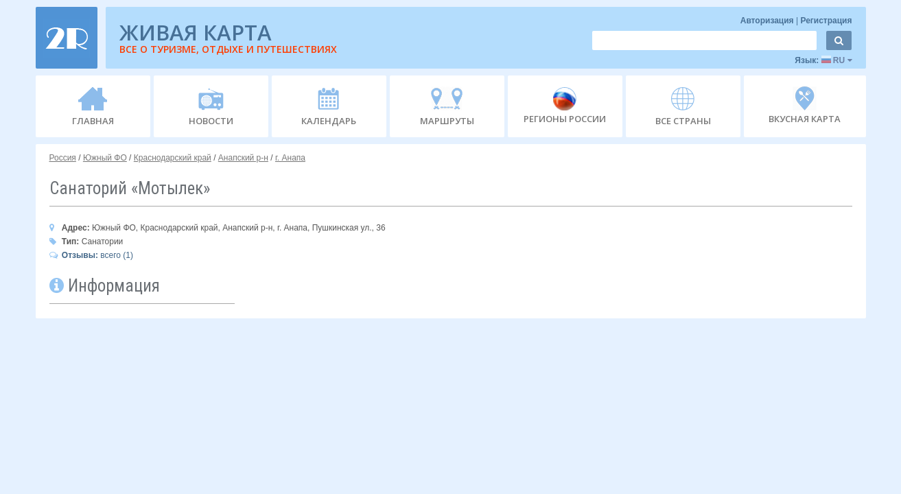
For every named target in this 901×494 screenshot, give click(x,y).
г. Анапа (290, 158)
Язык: (823, 60)
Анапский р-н (243, 158)
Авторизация (768, 20)
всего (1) (91, 255)
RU (836, 60)
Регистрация (826, 20)
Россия (62, 158)
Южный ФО (105, 158)
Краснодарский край (172, 158)
